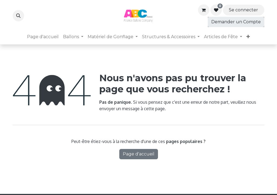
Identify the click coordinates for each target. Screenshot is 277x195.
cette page (154, 108)
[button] (18, 15)
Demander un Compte (236, 21)
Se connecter (243, 9)
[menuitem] (43, 36)
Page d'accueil (138, 154)
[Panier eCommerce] (203, 10)
